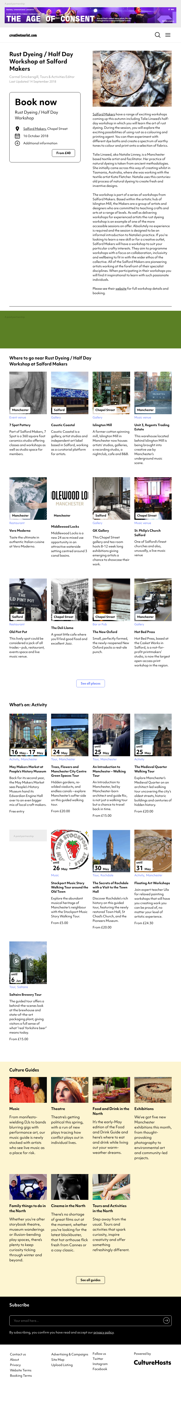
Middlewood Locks (65, 555)
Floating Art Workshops (152, 911)
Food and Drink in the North (111, 1139)
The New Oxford (105, 660)
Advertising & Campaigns (69, 1383)
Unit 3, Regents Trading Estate (151, 455)
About (14, 1388)
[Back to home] (23, 34)
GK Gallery (101, 559)
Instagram (100, 1392)
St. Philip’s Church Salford (147, 561)
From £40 (63, 153)
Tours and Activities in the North (110, 1237)
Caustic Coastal (63, 453)
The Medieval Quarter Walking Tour (150, 797)
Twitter (98, 1387)
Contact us (18, 1383)
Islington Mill (102, 453)
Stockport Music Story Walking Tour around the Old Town (69, 915)
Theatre (58, 1137)
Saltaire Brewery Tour (25, 1023)
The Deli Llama (62, 656)
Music (14, 1137)
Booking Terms (21, 1404)
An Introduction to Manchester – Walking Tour (109, 799)
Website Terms (20, 1399)
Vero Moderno (20, 559)
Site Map (57, 1388)
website (121, 288)
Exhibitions (144, 1137)
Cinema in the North (68, 1234)
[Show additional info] (45, 143)
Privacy (15, 1393)
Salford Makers (34, 129)
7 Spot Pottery (20, 453)
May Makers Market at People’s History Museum (27, 797)
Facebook (100, 1397)
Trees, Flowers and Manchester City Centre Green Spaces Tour (68, 799)
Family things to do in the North (27, 1237)
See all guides (90, 1308)
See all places (90, 712)
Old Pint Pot (18, 660)
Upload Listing (62, 1393)
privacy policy (103, 1361)
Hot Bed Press (144, 660)
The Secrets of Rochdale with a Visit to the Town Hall (110, 915)
